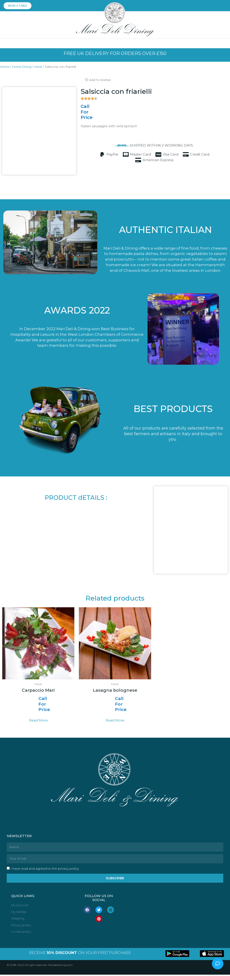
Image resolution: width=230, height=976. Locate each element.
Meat (41, 67)
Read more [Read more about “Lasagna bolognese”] (114, 721)
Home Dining (23, 67)
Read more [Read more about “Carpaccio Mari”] (38, 721)
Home (5, 67)
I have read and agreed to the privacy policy (45, 869)
